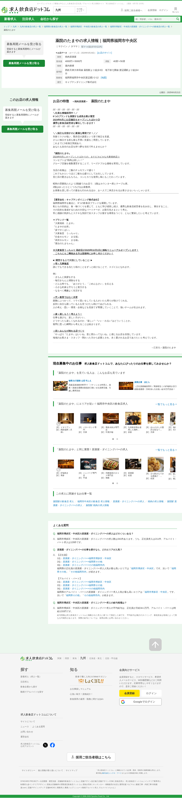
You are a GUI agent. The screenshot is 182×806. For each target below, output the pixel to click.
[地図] (104, 77)
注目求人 (28, 19)
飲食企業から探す (29, 687)
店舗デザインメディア (41, 788)
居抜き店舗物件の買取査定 (69, 784)
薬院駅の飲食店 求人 (63, 501)
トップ (6, 26)
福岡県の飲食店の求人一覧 (55, 26)
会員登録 (129, 693)
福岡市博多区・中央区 (142, 568)
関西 (67, 658)
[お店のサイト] (104, 52)
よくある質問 (38, 726)
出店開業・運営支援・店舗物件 (59, 781)
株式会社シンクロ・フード (112, 773)
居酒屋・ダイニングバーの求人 (128, 501)
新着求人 (10, 19)
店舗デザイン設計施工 (97, 781)
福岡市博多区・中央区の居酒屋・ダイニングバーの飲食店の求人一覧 (140, 26)
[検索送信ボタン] (177, 19)
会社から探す (49, 19)
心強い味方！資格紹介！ (81, 694)
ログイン (151, 693)
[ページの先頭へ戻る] (155, 644)
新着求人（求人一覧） (31, 676)
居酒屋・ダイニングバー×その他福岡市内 (84, 565)
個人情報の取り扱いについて (50, 770)
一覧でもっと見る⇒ (166, 404)
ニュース (25, 726)
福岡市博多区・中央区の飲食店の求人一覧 (88, 26)
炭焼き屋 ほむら (142, 382)
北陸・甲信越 (111, 658)
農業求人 (65, 788)
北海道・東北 (95, 658)
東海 (74, 658)
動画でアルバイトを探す (32, 692)
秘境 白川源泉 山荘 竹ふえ (80, 381)
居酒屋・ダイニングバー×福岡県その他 (82, 561)
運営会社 (25, 736)
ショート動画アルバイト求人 (94, 788)
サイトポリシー (28, 770)
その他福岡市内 (78, 571)
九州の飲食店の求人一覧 (30, 26)
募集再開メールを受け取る (24, 63)
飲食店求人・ (129, 781)
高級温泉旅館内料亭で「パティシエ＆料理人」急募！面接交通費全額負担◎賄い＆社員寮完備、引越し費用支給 (90, 388)
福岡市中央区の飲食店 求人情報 (93, 501)
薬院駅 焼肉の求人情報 (97, 505)
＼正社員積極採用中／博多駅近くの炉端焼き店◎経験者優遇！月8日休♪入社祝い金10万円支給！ (155, 387)
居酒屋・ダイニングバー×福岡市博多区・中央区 (87, 558)
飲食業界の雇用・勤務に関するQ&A (86, 699)
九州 (15, 26)
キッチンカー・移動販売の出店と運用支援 (113, 784)
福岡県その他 (73, 595)
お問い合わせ (27, 732)
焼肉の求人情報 (156, 501)
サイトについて (28, 721)
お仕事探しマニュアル (80, 689)
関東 (59, 658)
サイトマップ (71, 770)
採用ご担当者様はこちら (93, 757)
